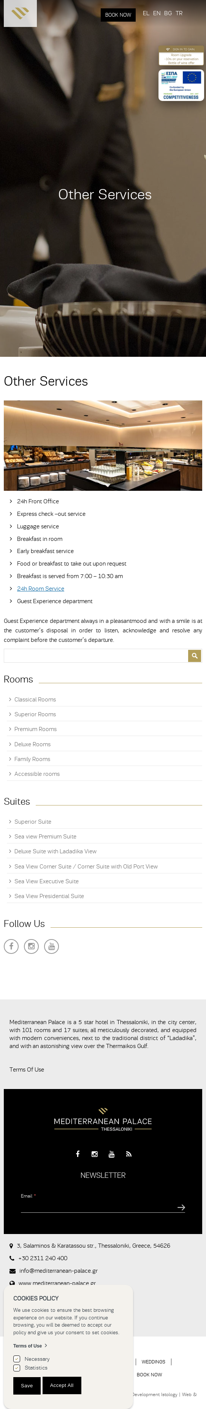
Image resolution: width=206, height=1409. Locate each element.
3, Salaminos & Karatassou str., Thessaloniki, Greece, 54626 (93, 1245)
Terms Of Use (27, 1069)
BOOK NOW (118, 15)
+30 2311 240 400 (42, 1258)
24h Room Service (40, 588)
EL (146, 13)
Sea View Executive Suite (46, 881)
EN (156, 13)
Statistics (36, 1368)
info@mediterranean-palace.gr (58, 1270)
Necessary (37, 1359)
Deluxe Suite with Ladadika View (55, 851)
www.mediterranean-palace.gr (57, 1283)
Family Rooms (32, 759)
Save (27, 1386)
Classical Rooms (35, 699)
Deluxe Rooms (32, 744)
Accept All (62, 1385)
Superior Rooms (35, 714)
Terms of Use (27, 1346)
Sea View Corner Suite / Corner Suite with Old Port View (86, 866)
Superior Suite (32, 821)
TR (179, 13)
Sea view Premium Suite (45, 836)
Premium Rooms (35, 729)
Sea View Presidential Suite (49, 896)
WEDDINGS (153, 1362)
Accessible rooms (37, 774)
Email (28, 1196)
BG (168, 13)
